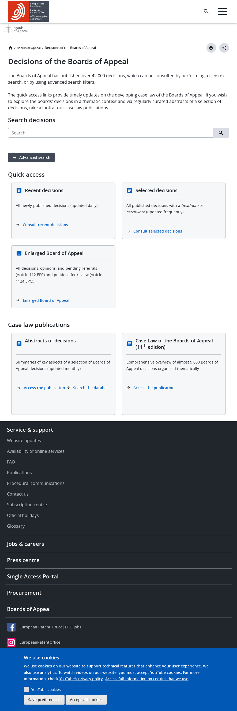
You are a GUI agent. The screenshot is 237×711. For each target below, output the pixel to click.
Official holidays (23, 515)
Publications (19, 473)
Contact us (18, 494)
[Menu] (222, 11)
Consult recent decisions (45, 224)
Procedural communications (36, 483)
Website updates (24, 440)
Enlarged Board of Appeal (46, 300)
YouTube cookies (46, 689)
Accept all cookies (86, 699)
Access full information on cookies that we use (146, 678)
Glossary (16, 526)
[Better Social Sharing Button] (224, 48)
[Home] (29, 11)
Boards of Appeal (29, 48)
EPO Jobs (73, 626)
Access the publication (44, 387)
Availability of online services (36, 451)
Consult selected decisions (157, 231)
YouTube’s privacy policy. (81, 678)
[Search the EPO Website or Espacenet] (206, 11)
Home (10, 48)
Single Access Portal (33, 576)
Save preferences (43, 699)
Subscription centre (27, 505)
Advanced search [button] (34, 157)
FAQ (11, 462)
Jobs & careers (25, 543)
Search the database (92, 387)
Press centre (23, 560)
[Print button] (211, 48)
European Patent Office (41, 626)
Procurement (24, 592)
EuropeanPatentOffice (40, 642)
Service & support (30, 429)
